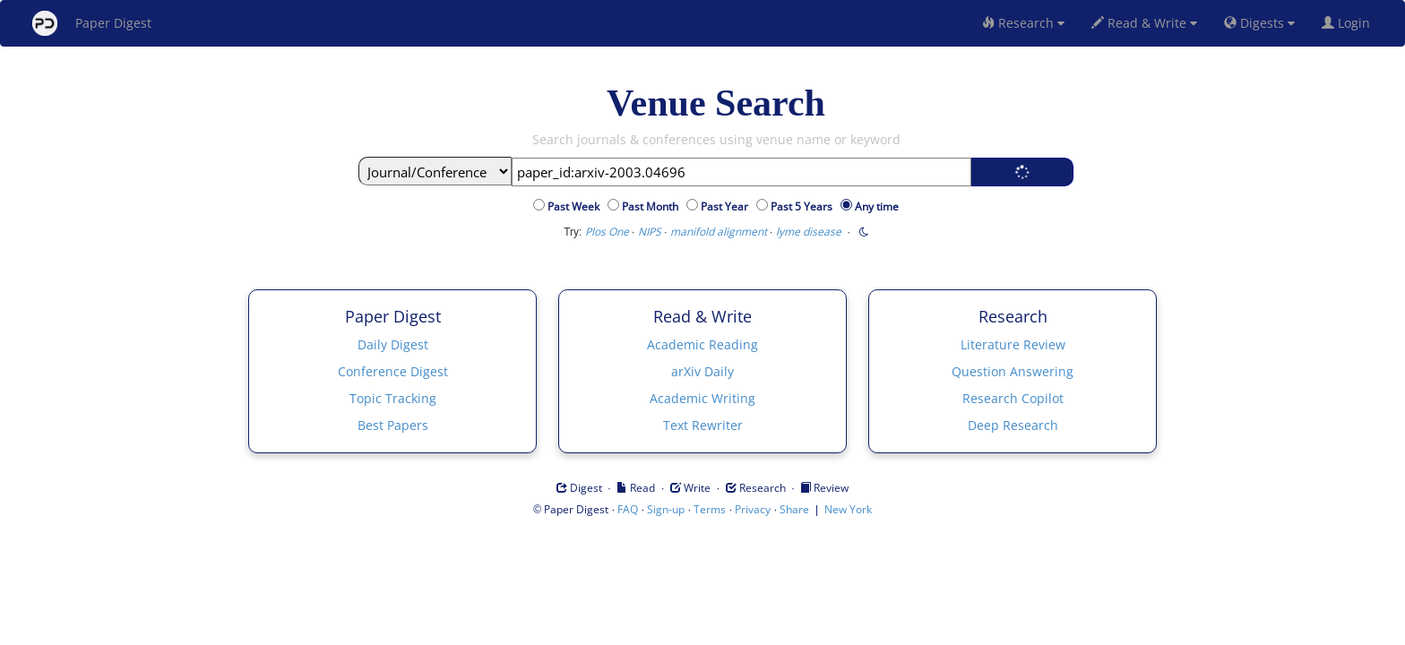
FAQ (627, 509)
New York (848, 509)
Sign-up (666, 509)
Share (794, 509)
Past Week (576, 206)
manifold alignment (718, 231)
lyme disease (808, 231)
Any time (877, 206)
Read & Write (1144, 22)
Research (1023, 22)
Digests (1259, 22)
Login (1349, 22)
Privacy (753, 509)
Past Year (727, 206)
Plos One (607, 231)
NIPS (649, 231)
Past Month (653, 206)
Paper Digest (91, 23)
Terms (710, 509)
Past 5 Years (804, 206)
